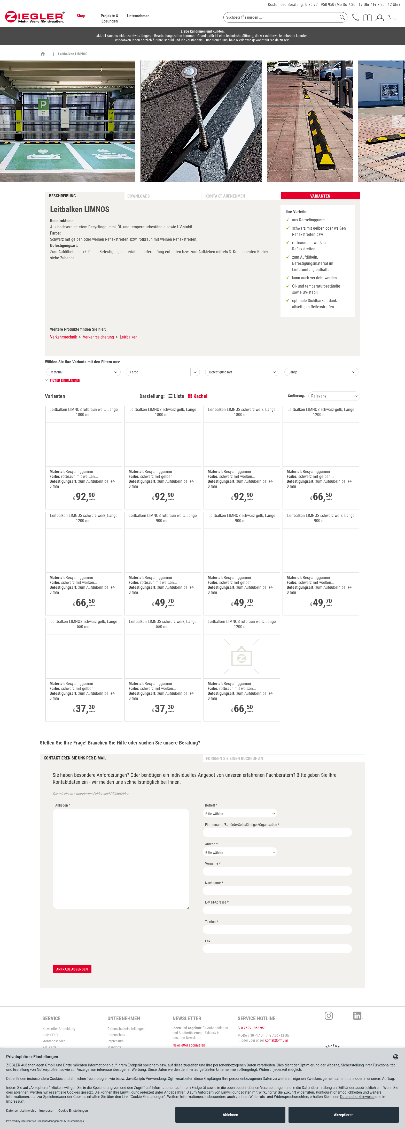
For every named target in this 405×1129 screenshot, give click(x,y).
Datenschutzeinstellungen (126, 1029)
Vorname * (213, 863)
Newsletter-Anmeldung (58, 1029)
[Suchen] (342, 17)
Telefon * (211, 922)
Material (57, 372)
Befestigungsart (220, 372)
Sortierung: (296, 396)
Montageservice (53, 1041)
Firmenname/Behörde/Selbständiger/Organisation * (242, 825)
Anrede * (211, 844)
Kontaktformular (276, 1040)
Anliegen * (62, 805)
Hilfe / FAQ (50, 1035)
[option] (201, 121)
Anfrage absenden (72, 969)
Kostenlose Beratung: (286, 4)
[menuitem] (80, 19)
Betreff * (211, 805)
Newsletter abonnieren (189, 1045)
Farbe (134, 372)
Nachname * (214, 883)
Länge (293, 372)
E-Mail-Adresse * (217, 902)
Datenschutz (116, 1035)
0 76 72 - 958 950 (319, 4)
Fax (207, 941)
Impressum (115, 1041)
